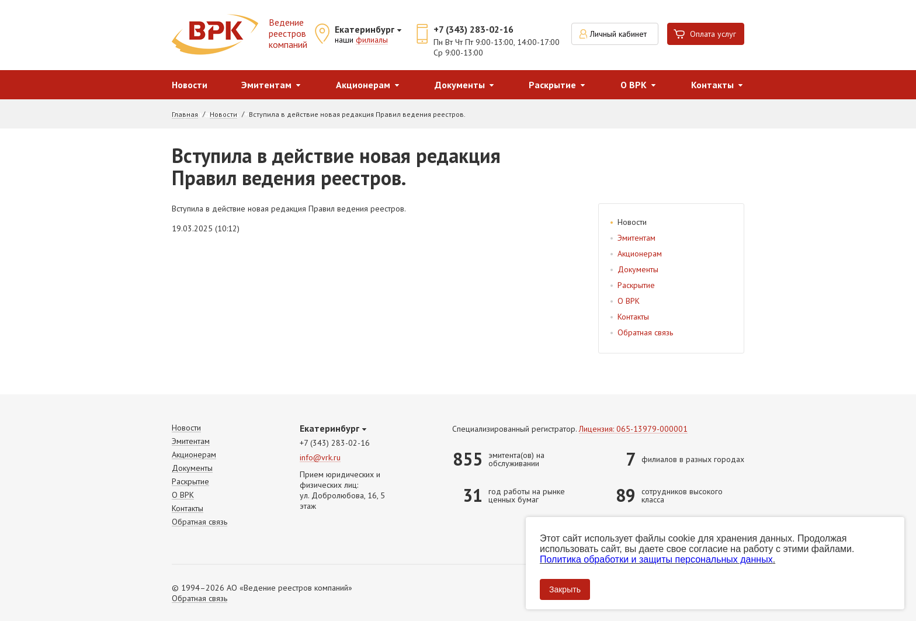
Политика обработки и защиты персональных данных (656, 559)
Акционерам (363, 85)
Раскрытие (552, 85)
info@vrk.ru (320, 457)
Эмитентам (266, 85)
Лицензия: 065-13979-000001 (633, 429)
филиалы (372, 40)
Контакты (712, 85)
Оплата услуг (713, 34)
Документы (460, 85)
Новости (189, 85)
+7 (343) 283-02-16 (473, 29)
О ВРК (633, 85)
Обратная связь (645, 332)
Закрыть (565, 589)
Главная (185, 114)
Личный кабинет (618, 34)
